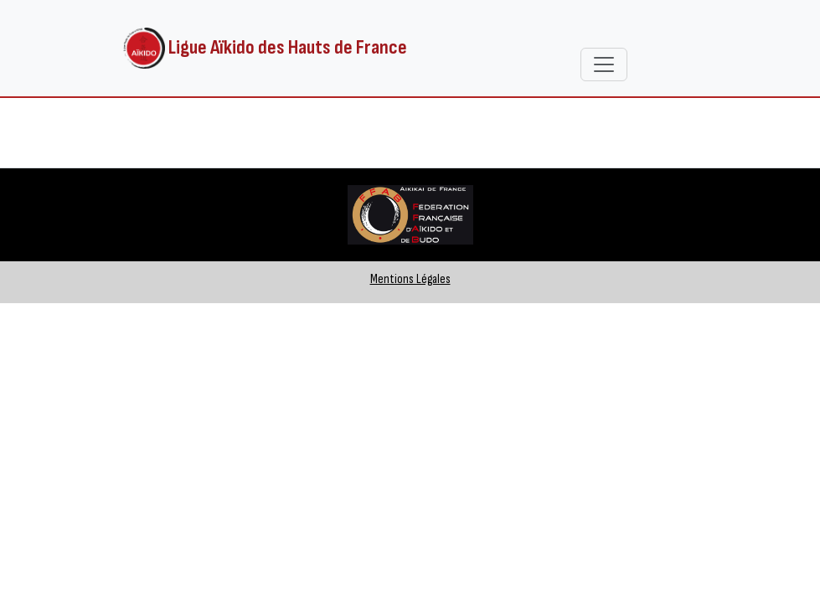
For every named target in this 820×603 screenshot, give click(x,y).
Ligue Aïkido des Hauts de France (265, 49)
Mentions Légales (410, 279)
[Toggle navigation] (603, 64)
